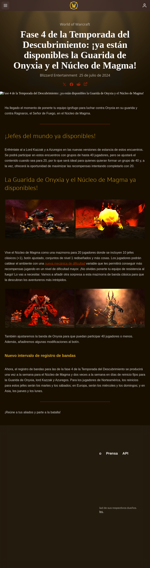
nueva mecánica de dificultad (65, 263)
